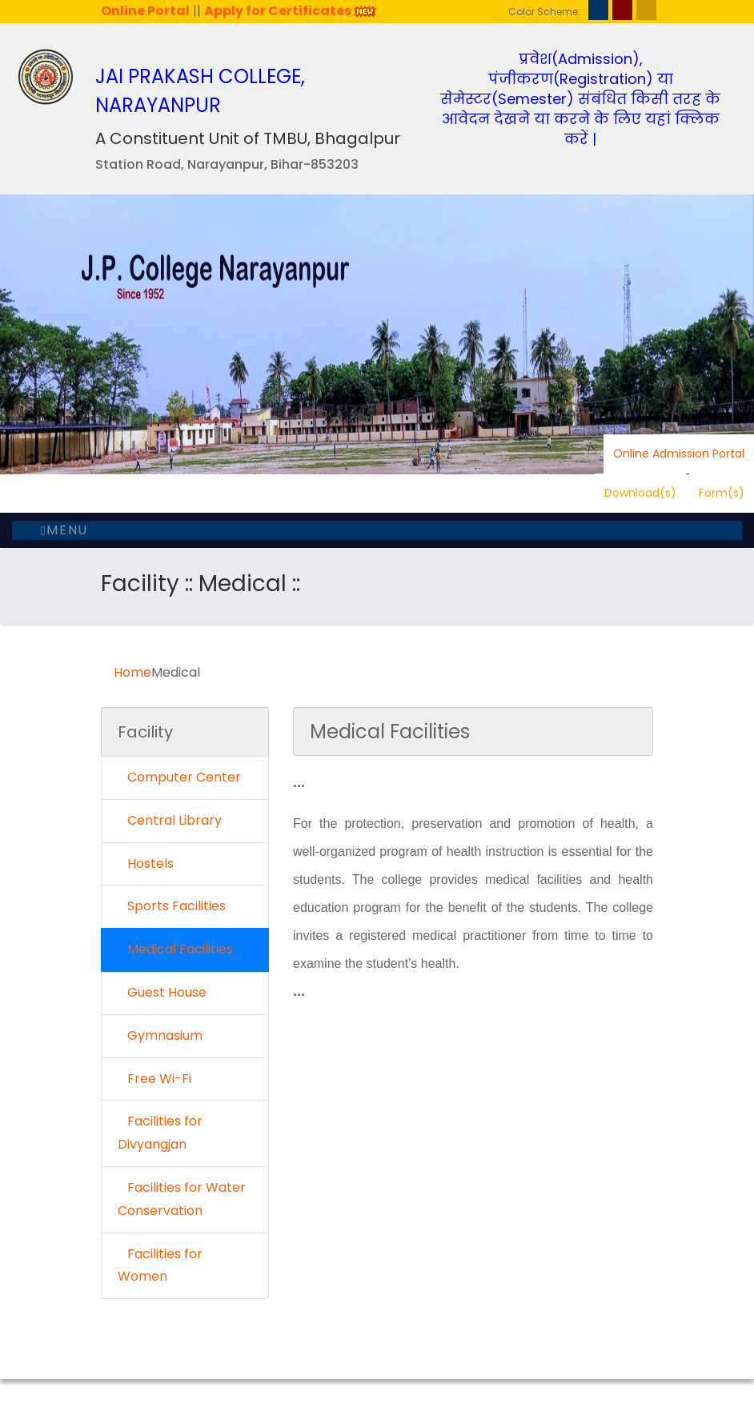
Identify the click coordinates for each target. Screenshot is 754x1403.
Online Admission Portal (678, 454)
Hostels (146, 863)
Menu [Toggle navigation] (64, 530)
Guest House (162, 992)
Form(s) (721, 493)
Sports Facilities (172, 906)
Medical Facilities (175, 949)
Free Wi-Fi (154, 1078)
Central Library (170, 820)
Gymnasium (160, 1035)
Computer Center (179, 777)
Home (132, 672)
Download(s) (640, 493)
